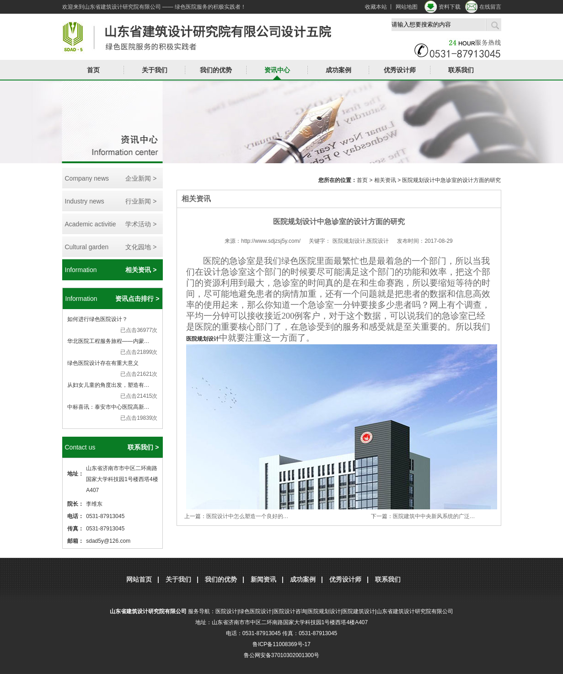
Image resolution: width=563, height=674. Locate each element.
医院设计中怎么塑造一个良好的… (247, 516)
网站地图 (407, 7)
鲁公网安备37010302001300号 (281, 655)
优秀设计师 (400, 70)
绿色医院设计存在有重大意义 (103, 363)
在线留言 (490, 7)
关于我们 (154, 70)
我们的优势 (216, 70)
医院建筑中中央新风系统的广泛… (434, 516)
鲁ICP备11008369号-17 (281, 644)
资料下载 (450, 7)
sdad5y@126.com (108, 541)
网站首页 (139, 579)
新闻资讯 (263, 579)
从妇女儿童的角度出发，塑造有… (108, 385)
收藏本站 (376, 7)
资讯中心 (277, 70)
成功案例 (338, 70)
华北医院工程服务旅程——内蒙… (108, 341)
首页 (93, 70)
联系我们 (461, 70)
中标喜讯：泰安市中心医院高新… (108, 407)
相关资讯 (385, 180)
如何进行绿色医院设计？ (97, 319)
